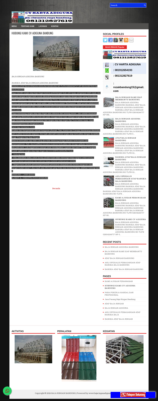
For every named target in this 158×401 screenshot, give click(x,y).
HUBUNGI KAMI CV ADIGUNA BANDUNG (32, 33)
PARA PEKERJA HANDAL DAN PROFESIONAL (119, 293)
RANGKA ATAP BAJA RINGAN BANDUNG (130, 158)
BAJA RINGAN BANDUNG (63, 393)
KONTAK (51, 5)
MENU (14, 5)
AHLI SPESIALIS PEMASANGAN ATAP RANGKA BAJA (122, 313)
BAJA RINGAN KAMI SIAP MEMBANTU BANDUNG (128, 98)
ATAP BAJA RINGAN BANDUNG (125, 139)
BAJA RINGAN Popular (114, 47)
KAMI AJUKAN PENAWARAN (119, 281)
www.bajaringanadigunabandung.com (106, 393)
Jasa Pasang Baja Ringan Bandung (120, 299)
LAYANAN (40, 5)
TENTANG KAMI (26, 5)
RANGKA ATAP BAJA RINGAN (119, 319)
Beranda (56, 188)
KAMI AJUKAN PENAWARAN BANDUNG (130, 198)
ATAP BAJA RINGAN (114, 303)
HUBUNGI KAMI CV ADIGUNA (130, 219)
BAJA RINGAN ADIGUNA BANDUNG (127, 119)
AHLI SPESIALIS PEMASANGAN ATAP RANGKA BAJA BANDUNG (130, 178)
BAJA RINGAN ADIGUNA (116, 308)
